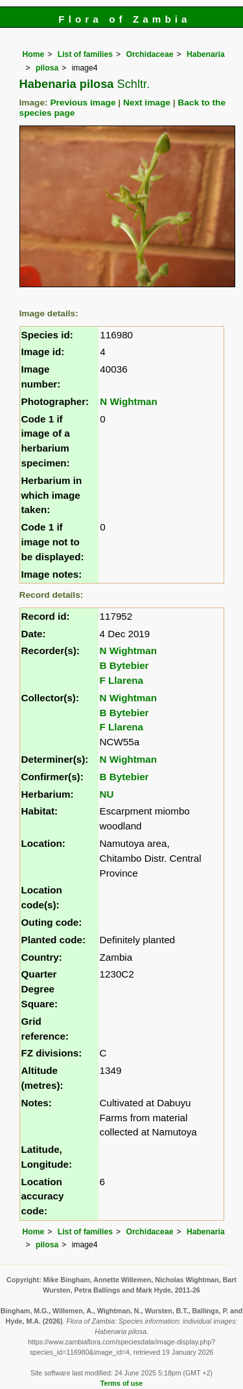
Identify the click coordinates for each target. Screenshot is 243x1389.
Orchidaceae (149, 54)
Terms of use (121, 1383)
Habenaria (206, 54)
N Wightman (128, 401)
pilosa (47, 67)
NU (107, 794)
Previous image (82, 102)
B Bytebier (124, 665)
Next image (146, 102)
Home (34, 54)
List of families (85, 54)
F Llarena (122, 680)
